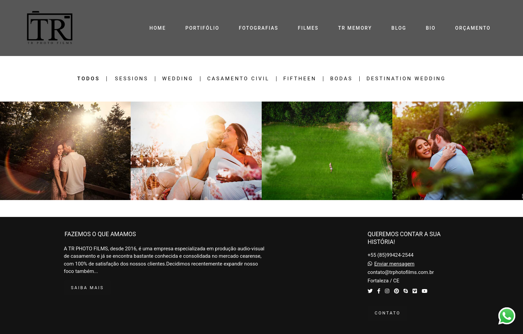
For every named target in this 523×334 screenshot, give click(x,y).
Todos (88, 78)
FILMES (308, 28)
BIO (430, 28)
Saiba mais (87, 287)
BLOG (398, 28)
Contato (388, 312)
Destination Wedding (406, 78)
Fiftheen (299, 78)
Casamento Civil (238, 78)
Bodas (341, 78)
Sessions (131, 78)
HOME (158, 28)
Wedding (177, 78)
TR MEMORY (355, 28)
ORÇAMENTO (473, 28)
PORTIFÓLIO (202, 28)
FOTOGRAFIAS (259, 28)
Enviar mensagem (394, 264)
